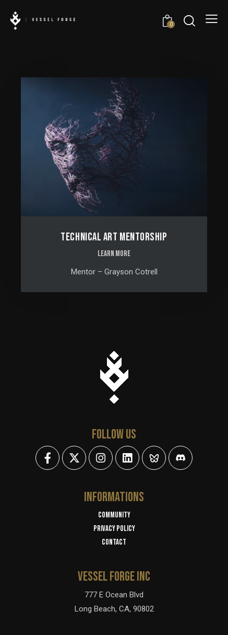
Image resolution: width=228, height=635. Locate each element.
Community (114, 515)
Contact (114, 542)
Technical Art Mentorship (114, 237)
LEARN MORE (114, 254)
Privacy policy (114, 529)
